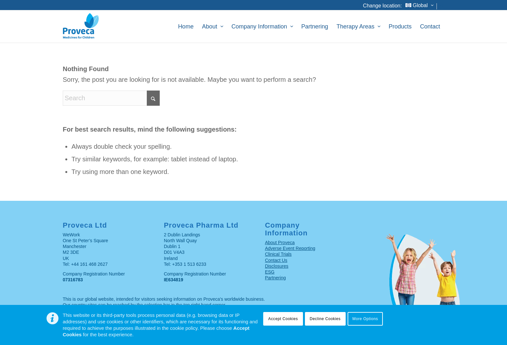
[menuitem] (419, 6)
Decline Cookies (325, 319)
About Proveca (280, 242)
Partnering (275, 277)
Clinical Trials (278, 254)
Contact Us (276, 260)
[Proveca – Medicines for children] (98, 26)
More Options (365, 319)
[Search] (442, 7)
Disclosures (276, 266)
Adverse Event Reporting (290, 248)
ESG (270, 272)
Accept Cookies (283, 319)
